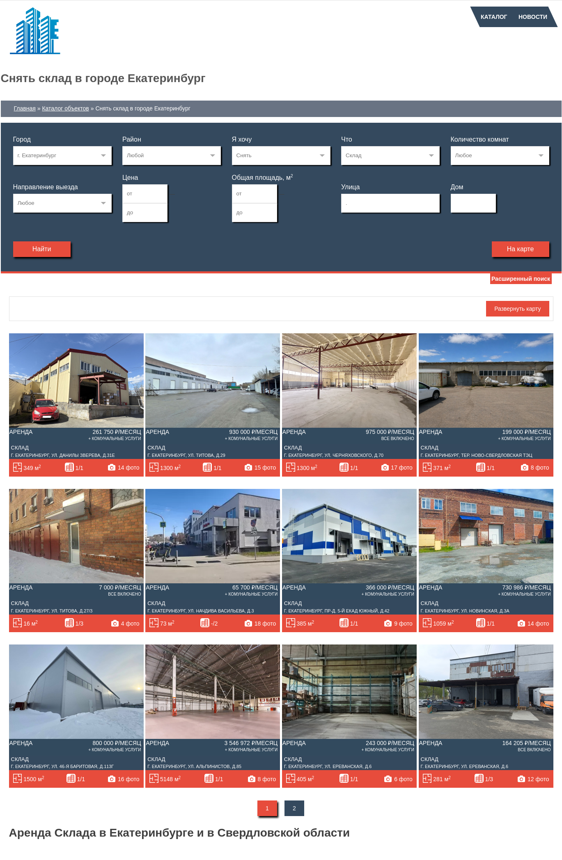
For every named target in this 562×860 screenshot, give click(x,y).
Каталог (494, 17)
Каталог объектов (65, 108)
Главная (25, 108)
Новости (532, 17)
